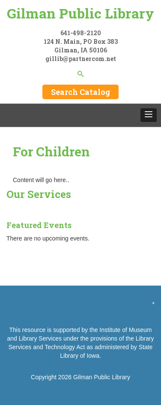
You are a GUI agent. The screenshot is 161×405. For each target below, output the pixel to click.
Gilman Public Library (80, 13)
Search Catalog (80, 92)
